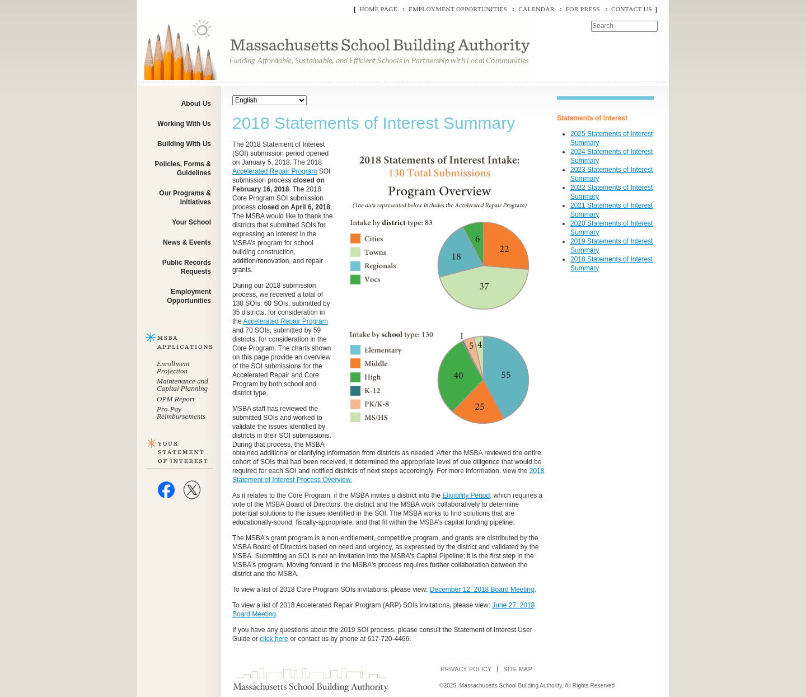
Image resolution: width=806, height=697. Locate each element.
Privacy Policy (466, 669)
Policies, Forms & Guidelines (182, 168)
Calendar (536, 9)
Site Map (517, 669)
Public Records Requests (186, 267)
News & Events (187, 242)
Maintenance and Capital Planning (182, 384)
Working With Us (184, 124)
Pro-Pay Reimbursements (181, 412)
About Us (196, 103)
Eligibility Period (466, 495)
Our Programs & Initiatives (185, 197)
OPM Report (176, 399)
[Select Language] (269, 100)
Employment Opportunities (458, 9)
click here (274, 639)
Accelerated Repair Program (274, 171)
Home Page (378, 9)
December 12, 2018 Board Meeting (482, 589)
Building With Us (184, 144)
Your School (191, 222)
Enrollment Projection (173, 367)
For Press (583, 9)
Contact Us (631, 9)
